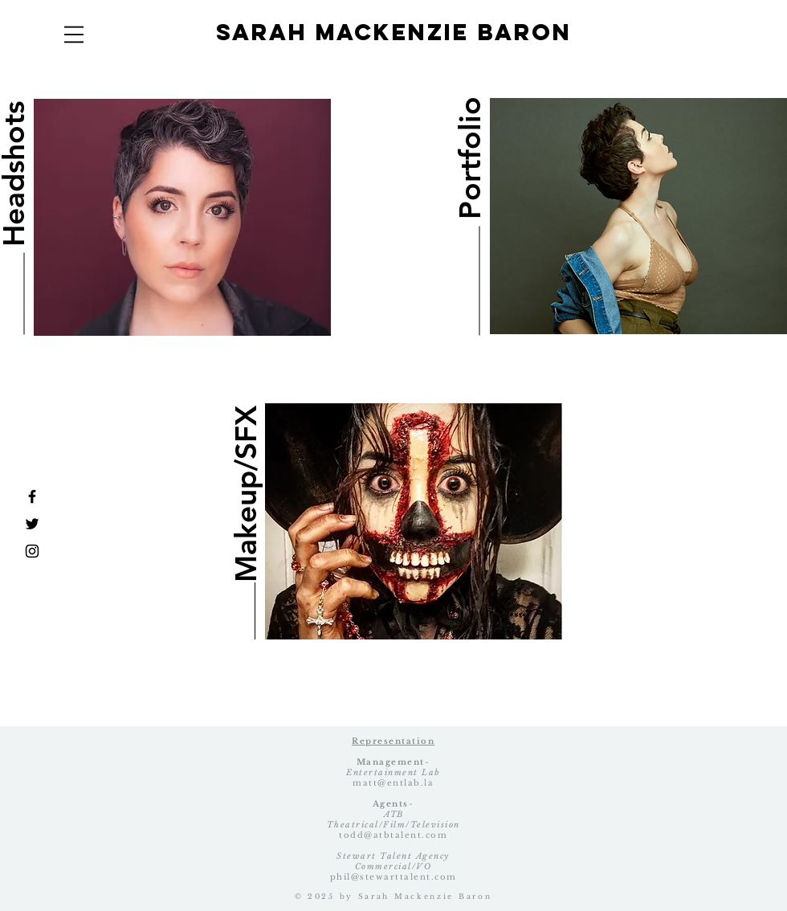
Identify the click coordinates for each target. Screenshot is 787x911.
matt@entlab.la (393, 783)
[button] (74, 34)
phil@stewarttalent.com (393, 877)
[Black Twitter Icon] (32, 524)
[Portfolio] (469, 157)
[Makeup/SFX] (245, 493)
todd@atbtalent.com (393, 835)
